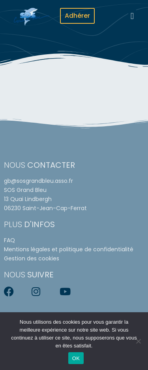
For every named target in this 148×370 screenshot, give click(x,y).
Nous (39, 165)
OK (76, 358)
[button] (132, 16)
